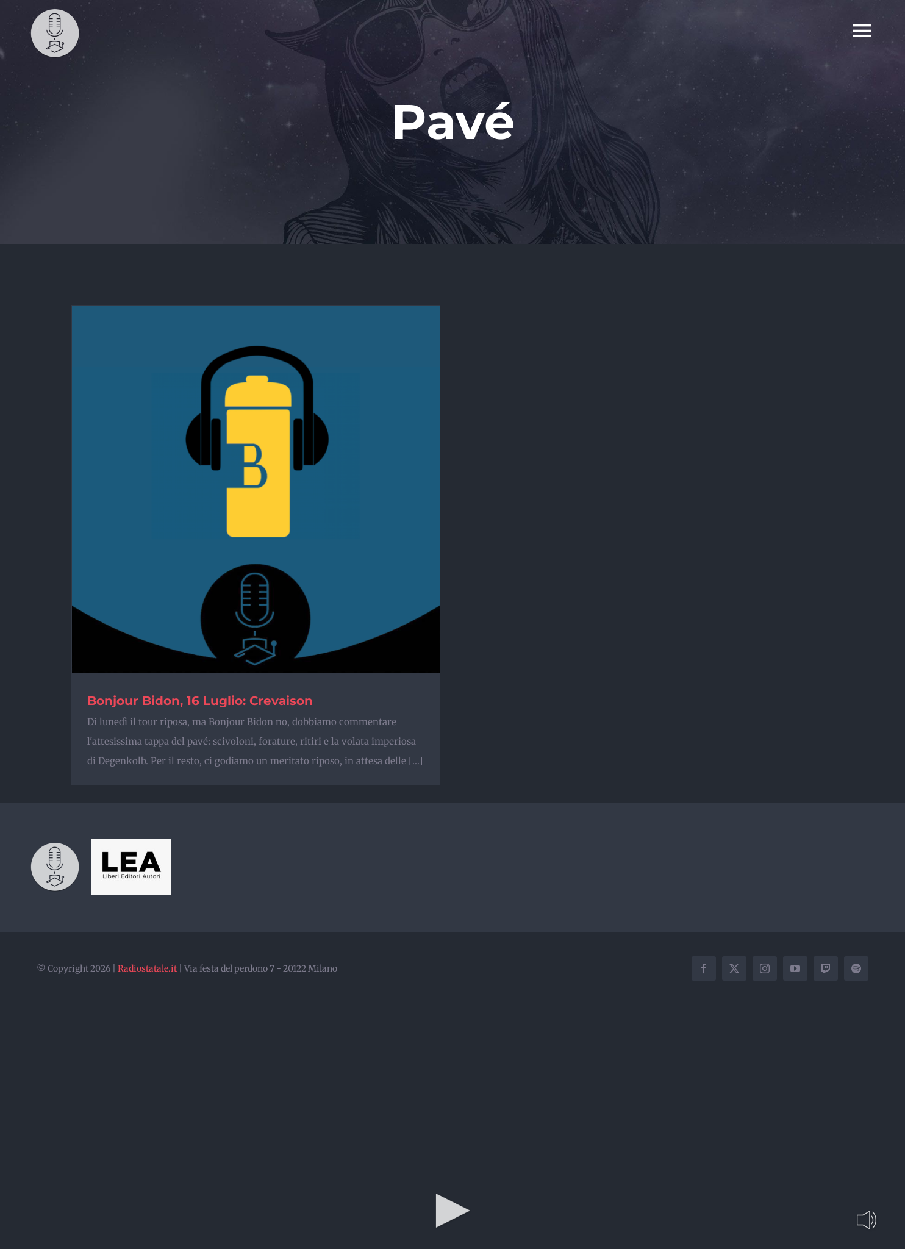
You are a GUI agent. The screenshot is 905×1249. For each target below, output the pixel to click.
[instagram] (765, 968)
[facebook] (704, 968)
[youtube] (795, 968)
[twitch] (826, 968)
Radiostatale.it (147, 968)
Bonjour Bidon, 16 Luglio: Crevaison (200, 700)
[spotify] (856, 968)
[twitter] (734, 968)
